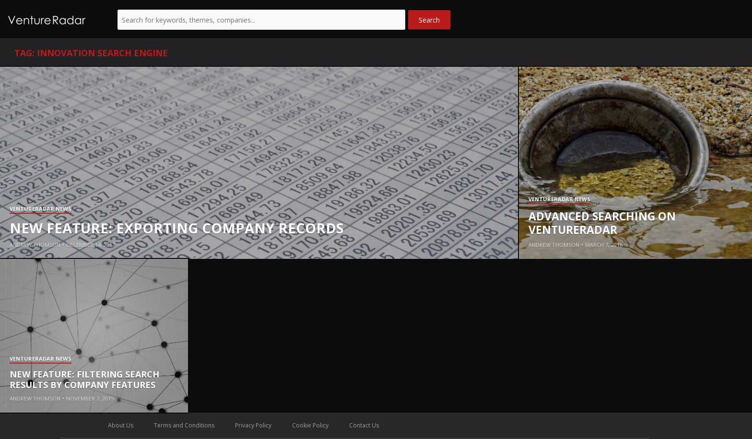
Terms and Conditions (184, 425)
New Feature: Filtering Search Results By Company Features (84, 379)
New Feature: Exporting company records (177, 228)
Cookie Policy (310, 425)
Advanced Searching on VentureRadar (602, 222)
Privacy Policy (253, 425)
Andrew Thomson (35, 244)
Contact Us (364, 425)
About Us (120, 425)
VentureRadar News (40, 209)
